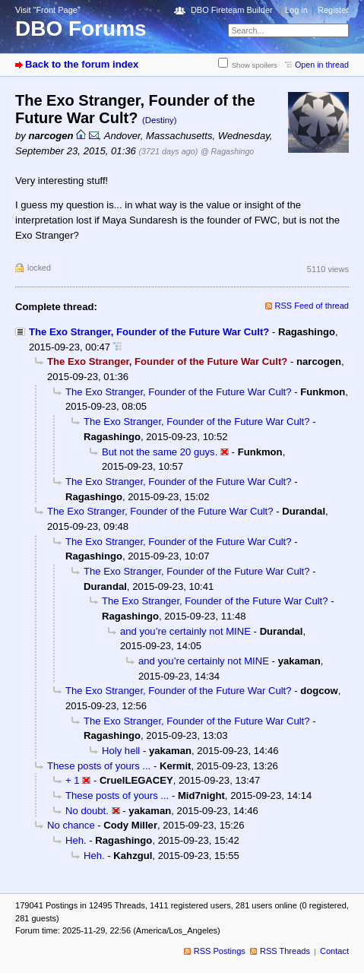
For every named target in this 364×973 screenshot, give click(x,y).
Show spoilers (254, 65)
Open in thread (322, 64)
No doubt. (87, 810)
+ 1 (72, 780)
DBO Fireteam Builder (232, 9)
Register (333, 9)
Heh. (76, 840)
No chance (71, 825)
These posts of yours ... (98, 766)
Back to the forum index (81, 64)
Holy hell (121, 750)
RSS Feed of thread (312, 305)
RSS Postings (219, 951)
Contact (334, 951)
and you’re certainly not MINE (185, 631)
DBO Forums (81, 28)
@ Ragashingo (227, 151)
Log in (296, 9)
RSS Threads (285, 951)
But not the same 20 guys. (159, 452)
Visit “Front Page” (48, 9)
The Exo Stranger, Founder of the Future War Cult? (149, 332)
